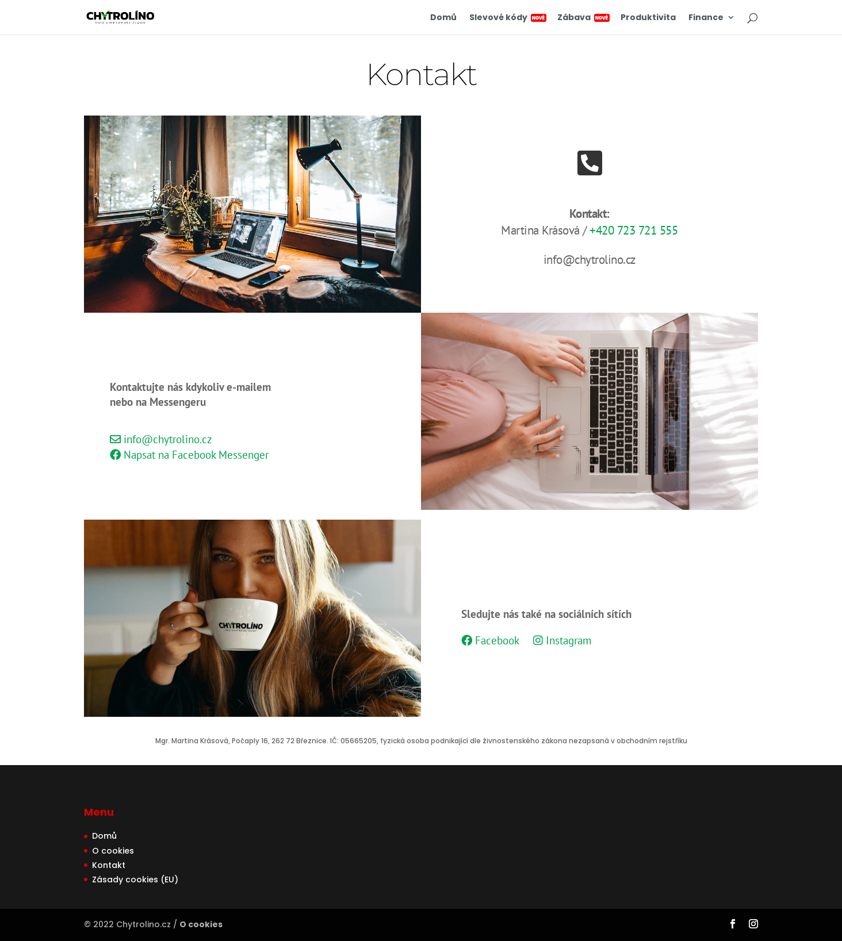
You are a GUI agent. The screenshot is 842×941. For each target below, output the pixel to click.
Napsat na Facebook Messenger (189, 455)
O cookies (113, 850)
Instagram (562, 640)
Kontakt (108, 865)
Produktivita (648, 18)
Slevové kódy (507, 18)
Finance (706, 18)
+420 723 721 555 (634, 230)
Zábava (582, 18)
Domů (443, 18)
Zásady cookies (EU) (135, 879)
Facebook (490, 640)
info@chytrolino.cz (161, 439)
